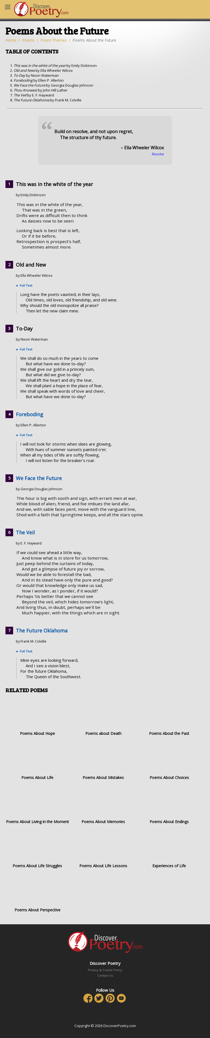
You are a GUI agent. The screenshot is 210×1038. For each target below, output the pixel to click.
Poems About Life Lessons (103, 849)
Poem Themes (53, 40)
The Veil (25, 532)
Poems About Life (37, 761)
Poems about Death (103, 717)
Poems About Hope (37, 717)
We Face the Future (39, 478)
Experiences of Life (169, 849)
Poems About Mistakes (103, 761)
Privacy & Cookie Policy (105, 970)
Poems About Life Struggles (37, 849)
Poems (28, 40)
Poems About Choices (169, 761)
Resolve (157, 154)
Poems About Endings (169, 805)
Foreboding (29, 414)
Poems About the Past (169, 717)
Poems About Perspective (37, 893)
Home (10, 40)
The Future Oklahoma (42, 630)
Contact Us (105, 975)
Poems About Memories (103, 805)
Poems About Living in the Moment (37, 805)
